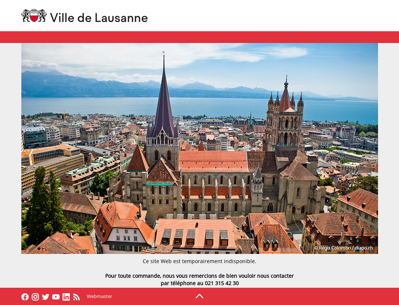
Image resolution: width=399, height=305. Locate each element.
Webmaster (99, 296)
